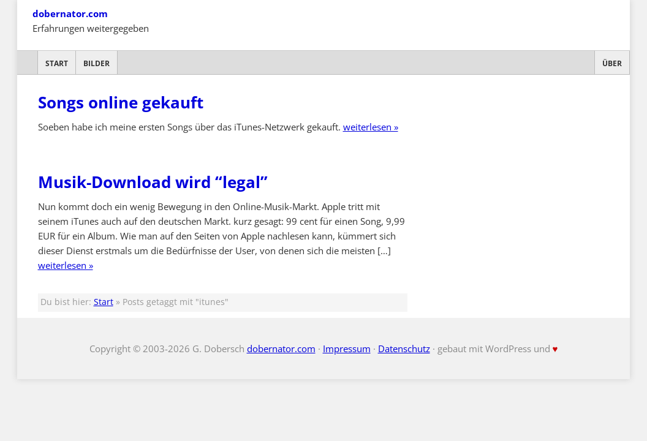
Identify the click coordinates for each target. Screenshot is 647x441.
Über (612, 63)
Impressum (347, 348)
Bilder (96, 63)
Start (56, 63)
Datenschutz (404, 348)
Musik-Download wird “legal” (153, 182)
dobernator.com (70, 13)
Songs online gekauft (120, 102)
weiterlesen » (370, 127)
